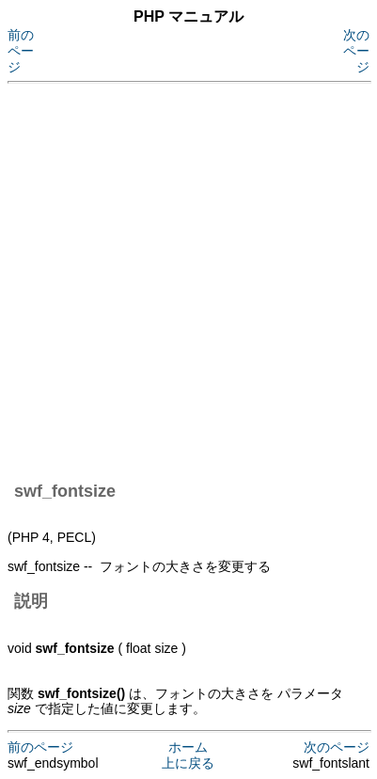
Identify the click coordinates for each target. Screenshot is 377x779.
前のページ (21, 50)
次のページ (356, 50)
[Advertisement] (188, 279)
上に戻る (188, 763)
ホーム (188, 747)
